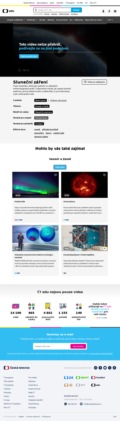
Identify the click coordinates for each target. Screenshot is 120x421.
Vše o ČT (93, 3)
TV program (70, 3)
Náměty (50, 20)
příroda (46, 14)
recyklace (74, 14)
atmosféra (39, 133)
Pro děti (80, 3)
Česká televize (29, 3)
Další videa (60, 166)
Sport (52, 3)
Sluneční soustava (43, 112)
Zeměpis (39, 123)
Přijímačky (78, 20)
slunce (49, 133)
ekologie (54, 14)
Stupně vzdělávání (15, 20)
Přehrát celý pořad (58, 100)
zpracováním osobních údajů (101, 353)
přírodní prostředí (50, 129)
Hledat (76, 10)
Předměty (31, 20)
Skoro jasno (40, 100)
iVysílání (60, 3)
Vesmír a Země (42, 106)
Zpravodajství (42, 3)
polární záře (58, 133)
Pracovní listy (62, 20)
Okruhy (42, 20)
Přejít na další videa (29, 56)
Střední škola (41, 118)
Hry (71, 20)
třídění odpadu (64, 14)
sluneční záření (41, 136)
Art (86, 3)
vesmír (37, 129)
